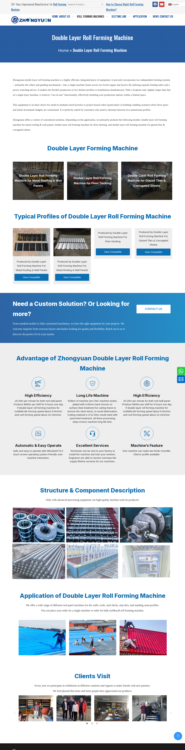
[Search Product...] (83, 4)
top (178, 736)
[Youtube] (161, 4)
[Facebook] (155, 4)
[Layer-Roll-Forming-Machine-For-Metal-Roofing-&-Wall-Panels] (72, 242)
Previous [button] (14, 712)
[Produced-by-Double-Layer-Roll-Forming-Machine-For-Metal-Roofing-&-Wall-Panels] (31, 242)
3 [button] (97, 723)
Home (63, 50)
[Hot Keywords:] (102, 4)
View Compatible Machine (31, 278)
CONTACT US (153, 309)
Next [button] (170, 712)
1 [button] (87, 723)
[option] (42, 637)
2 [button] (92, 723)
